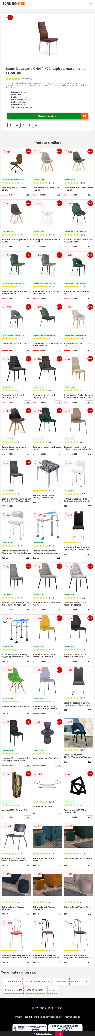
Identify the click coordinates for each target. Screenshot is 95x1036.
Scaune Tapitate (79, 981)
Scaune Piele (59, 981)
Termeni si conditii (22, 1016)
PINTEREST (55, 1008)
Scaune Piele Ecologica (37, 981)
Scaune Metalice (13, 989)
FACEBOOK (39, 1008)
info (27, 194)
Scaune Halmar (13, 981)
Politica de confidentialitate (48, 1016)
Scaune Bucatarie (36, 989)
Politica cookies (72, 1016)
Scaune (53, 989)
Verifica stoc (63, 116)
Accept (58, 1033)
